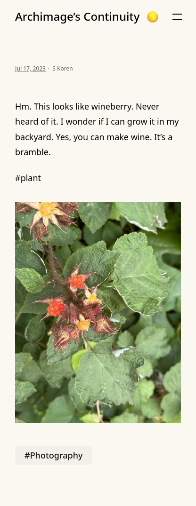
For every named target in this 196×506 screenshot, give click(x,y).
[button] (152, 17)
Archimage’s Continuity (77, 16)
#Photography (53, 455)
